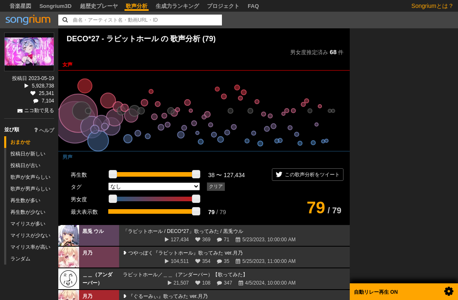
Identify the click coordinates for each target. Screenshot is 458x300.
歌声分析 (136, 6)
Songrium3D (56, 6)
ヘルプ (44, 130)
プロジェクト (223, 6)
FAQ (253, 6)
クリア (216, 186)
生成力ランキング (177, 6)
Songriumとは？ (432, 5)
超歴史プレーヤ (99, 6)
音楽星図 (20, 6)
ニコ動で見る (39, 110)
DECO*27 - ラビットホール (114, 39)
